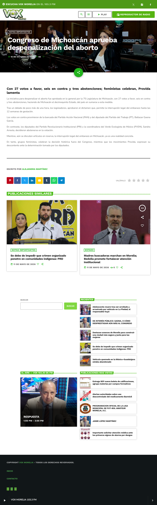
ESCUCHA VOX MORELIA (28, 4)
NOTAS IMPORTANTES (19, 32)
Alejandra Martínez (34, 169)
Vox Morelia (26, 462)
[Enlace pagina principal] (14, 14)
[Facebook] (150, 5)
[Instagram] (142, 5)
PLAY (102, 14)
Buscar (24, 300)
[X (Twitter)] (133, 5)
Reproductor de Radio (133, 14)
